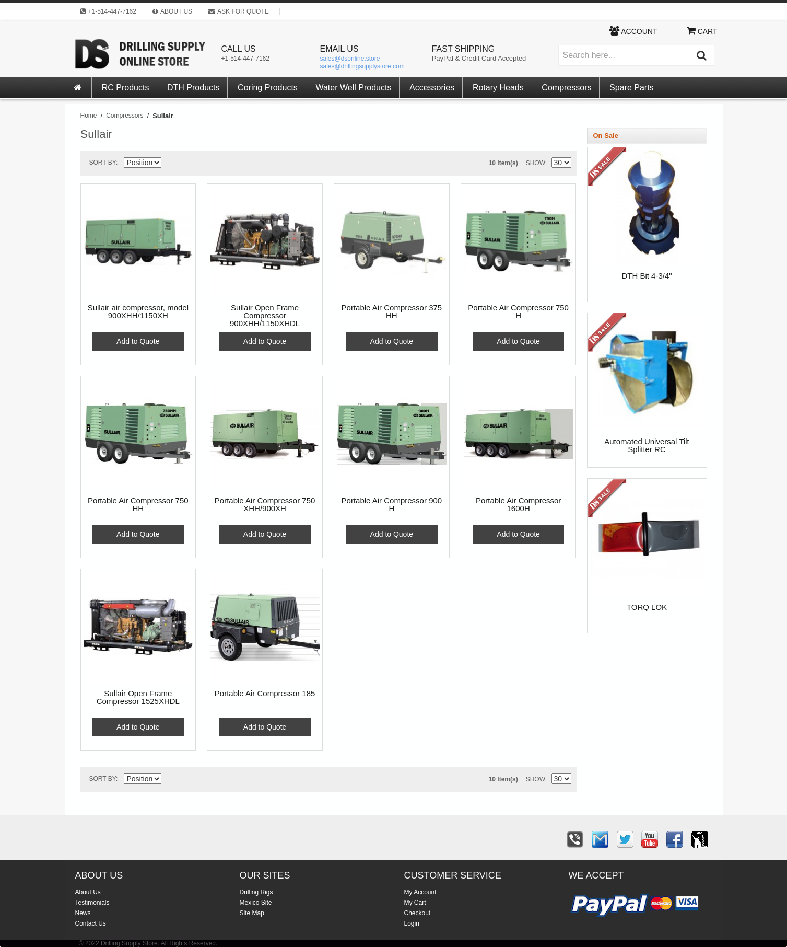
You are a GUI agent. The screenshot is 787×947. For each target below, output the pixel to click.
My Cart (415, 902)
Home (88, 115)
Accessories (431, 87)
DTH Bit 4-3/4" (646, 276)
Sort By (102, 162)
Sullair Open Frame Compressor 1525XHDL (138, 697)
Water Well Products (353, 87)
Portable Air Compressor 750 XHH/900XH (265, 504)
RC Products (125, 87)
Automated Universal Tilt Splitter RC (646, 445)
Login (411, 923)
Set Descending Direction (171, 164)
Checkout (417, 913)
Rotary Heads (498, 87)
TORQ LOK (647, 607)
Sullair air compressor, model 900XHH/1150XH (138, 312)
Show (535, 163)
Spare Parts (631, 87)
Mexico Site (256, 902)
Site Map (252, 913)
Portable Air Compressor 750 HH (138, 504)
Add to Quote (138, 341)
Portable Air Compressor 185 (265, 693)
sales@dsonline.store (350, 58)
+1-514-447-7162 (245, 58)
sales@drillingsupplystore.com (362, 66)
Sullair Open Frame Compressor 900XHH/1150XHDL (265, 316)
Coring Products (268, 87)
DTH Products (193, 87)
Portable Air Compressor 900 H (392, 504)
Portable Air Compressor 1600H (518, 504)
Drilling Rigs (256, 892)
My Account (420, 892)
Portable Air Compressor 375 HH (392, 312)
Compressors (566, 87)
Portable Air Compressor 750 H (518, 312)
